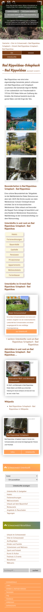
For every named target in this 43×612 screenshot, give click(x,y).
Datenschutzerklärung (30, 7)
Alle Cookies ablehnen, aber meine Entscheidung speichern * (21, 15)
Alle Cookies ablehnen (29, 11)
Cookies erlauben (12, 11)
